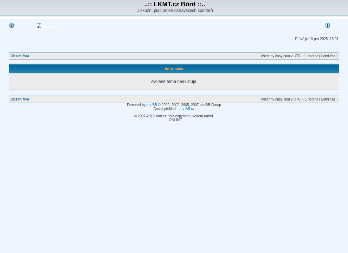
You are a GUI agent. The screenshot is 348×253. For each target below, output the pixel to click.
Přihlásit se (21, 26)
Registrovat (49, 26)
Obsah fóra (20, 56)
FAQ (332, 26)
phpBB (152, 105)
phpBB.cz (187, 109)
